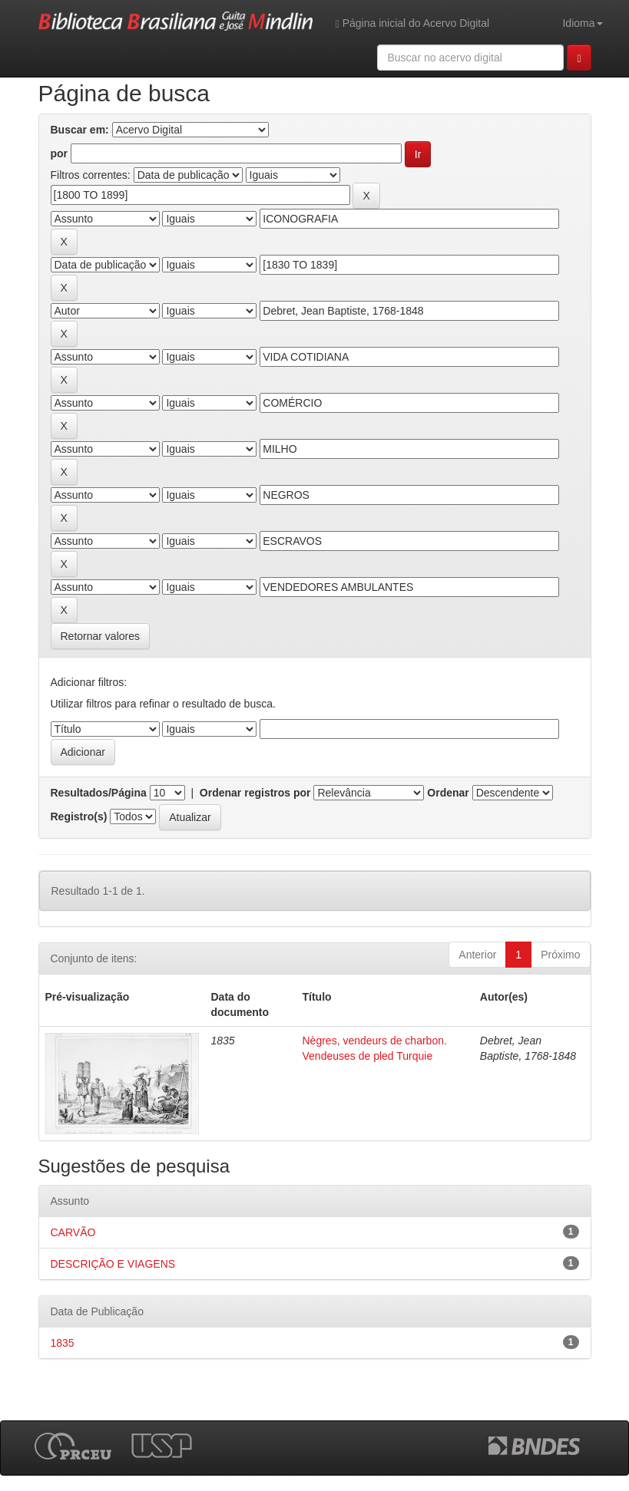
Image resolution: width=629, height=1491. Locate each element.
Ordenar (447, 793)
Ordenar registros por (255, 793)
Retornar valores (101, 636)
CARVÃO (73, 1232)
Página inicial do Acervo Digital (412, 23)
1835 (62, 1343)
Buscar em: (80, 130)
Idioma (582, 23)
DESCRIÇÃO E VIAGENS (113, 1264)
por (59, 153)
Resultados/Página (99, 793)
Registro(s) (79, 816)
